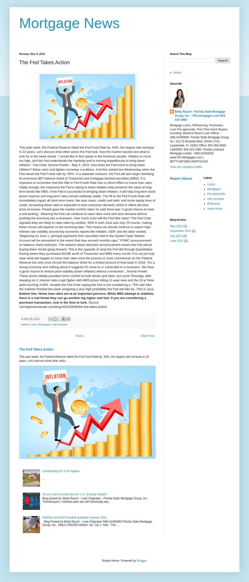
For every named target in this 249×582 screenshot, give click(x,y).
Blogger (142, 560)
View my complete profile (186, 167)
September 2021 (180, 231)
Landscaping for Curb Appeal (60, 471)
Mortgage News (69, 23)
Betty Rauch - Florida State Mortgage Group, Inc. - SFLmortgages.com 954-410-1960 (200, 115)
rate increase (59, 324)
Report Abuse (181, 178)
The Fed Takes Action (36, 349)
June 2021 (176, 240)
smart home (214, 208)
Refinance (213, 203)
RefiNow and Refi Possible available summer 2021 (74, 517)
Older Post (147, 336)
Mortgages (45, 324)
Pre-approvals (216, 194)
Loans (33, 324)
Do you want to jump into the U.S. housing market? (74, 494)
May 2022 (176, 226)
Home (79, 336)
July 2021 (176, 236)
